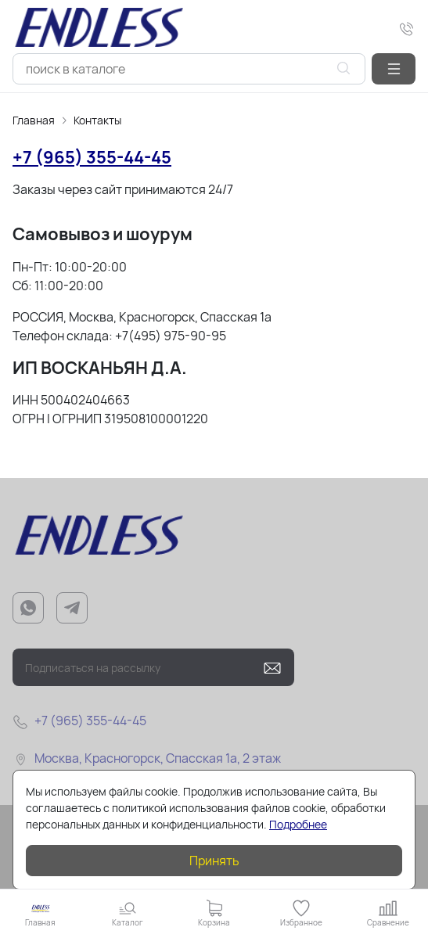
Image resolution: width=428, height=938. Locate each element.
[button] (393, 68)
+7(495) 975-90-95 (170, 335)
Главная (34, 120)
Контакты (97, 120)
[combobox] (189, 68)
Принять (214, 860)
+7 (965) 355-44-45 (92, 157)
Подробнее (298, 824)
